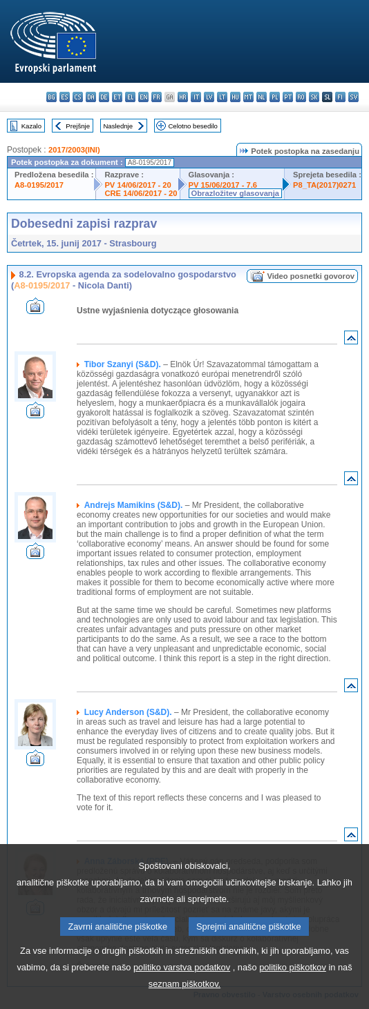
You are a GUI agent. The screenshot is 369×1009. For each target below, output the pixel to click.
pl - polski (274, 97)
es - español (64, 97)
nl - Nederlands (261, 97)
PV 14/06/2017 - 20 (137, 185)
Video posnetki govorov (310, 276)
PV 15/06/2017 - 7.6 (223, 185)
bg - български (51, 97)
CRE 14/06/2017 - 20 (140, 193)
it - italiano (196, 97)
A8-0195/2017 (39, 185)
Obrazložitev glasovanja (235, 193)
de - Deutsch (104, 97)
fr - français (156, 97)
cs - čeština (78, 97)
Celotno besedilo (192, 126)
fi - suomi (340, 97)
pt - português (288, 97)
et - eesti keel (117, 97)
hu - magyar (235, 97)
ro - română (301, 97)
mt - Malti (248, 97)
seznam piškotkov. (184, 997)
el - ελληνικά (130, 97)
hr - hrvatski (183, 97)
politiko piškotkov (292, 980)
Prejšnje (78, 126)
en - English (143, 97)
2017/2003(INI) (74, 150)
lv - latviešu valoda (209, 97)
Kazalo (31, 126)
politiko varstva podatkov (181, 980)
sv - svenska (353, 97)
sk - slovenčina (314, 97)
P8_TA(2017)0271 (324, 185)
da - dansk (91, 97)
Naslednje (118, 126)
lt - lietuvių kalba (222, 97)
